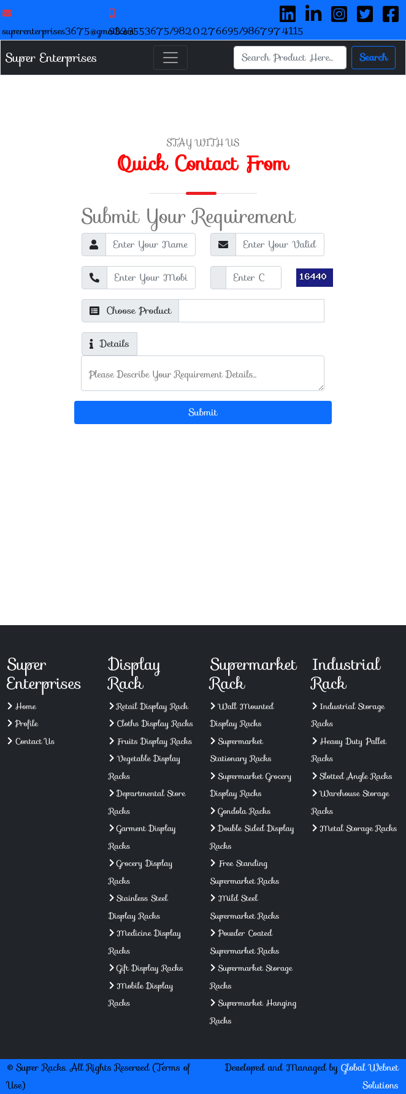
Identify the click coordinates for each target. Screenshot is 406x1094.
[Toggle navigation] (170, 57)
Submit (203, 412)
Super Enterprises (51, 57)
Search (373, 57)
